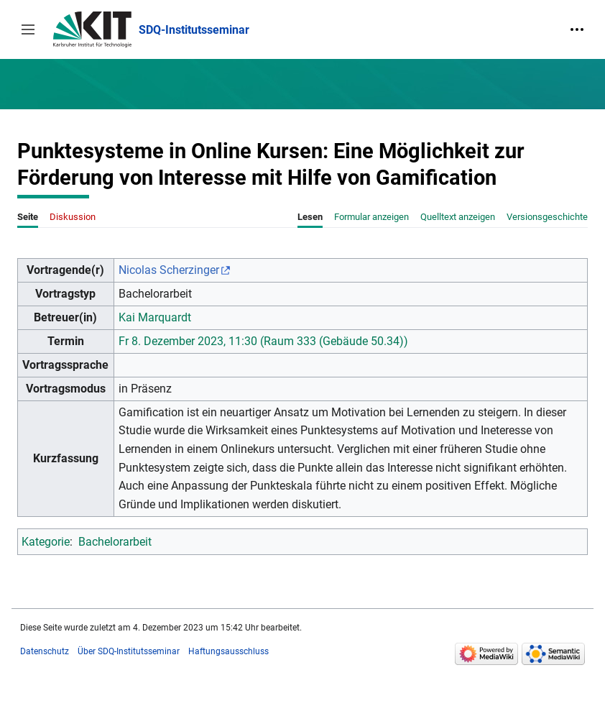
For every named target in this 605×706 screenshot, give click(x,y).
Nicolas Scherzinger (169, 270)
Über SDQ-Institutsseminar (129, 651)
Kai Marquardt (155, 317)
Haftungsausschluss (228, 651)
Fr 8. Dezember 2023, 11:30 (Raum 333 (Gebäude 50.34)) (263, 341)
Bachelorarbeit (115, 542)
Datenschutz (44, 651)
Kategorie (46, 542)
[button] (28, 29)
